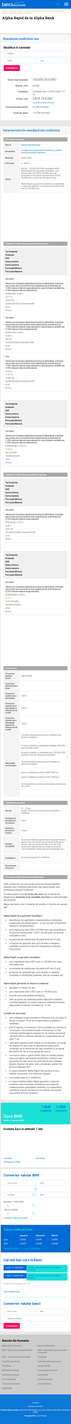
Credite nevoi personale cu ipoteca (41, 151)
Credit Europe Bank (11, 1361)
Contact (35, 1403)
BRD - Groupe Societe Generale (16, 1357)
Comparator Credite (15, 11)
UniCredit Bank (44, 1384)
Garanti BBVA (44, 1366)
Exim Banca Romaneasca (49, 1361)
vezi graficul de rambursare (43, 103)
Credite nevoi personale (32, 11)
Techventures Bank (11, 1384)
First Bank (6, 1366)
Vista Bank (7, 1388)
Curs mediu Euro (11, 1248)
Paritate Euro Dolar (12, 1162)
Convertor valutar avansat (15, 1218)
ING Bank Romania (10, 1370)
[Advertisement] (35, 217)
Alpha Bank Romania (30, 145)
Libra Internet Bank (10, 1375)
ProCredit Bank (9, 1379)
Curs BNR (13, 1116)
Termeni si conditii (35, 1406)
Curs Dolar (40, 1158)
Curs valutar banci (12, 1291)
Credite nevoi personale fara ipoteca (37, 150)
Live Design (35, 1416)
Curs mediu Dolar (32, 1248)
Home (4, 11)
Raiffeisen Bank (45, 1379)
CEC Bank (42, 1357)
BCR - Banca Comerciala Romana (17, 1350)
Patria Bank (43, 1375)
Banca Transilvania (46, 1346)
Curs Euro (8, 1158)
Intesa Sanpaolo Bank (47, 1370)
